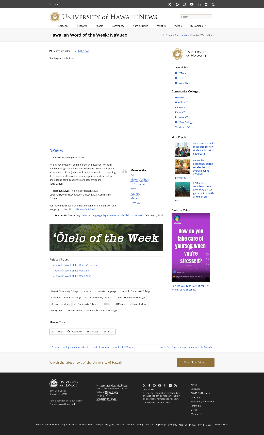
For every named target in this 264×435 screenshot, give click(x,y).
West (183, 83)
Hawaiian (87, 291)
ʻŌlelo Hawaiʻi (221, 424)
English (39, 424)
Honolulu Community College (135, 291)
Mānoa (181, 73)
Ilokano (130, 424)
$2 (194, 191)
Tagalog (139, 424)
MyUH (194, 409)
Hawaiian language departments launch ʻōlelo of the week (112, 215)
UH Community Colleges (86, 303)
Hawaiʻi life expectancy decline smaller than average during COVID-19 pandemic (194, 169)
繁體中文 (183, 424)
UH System (56, 310)
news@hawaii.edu (67, 404)
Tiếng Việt (110, 424)
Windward (182, 127)
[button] (57, 331)
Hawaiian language (107, 291)
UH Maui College (138, 303)
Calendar (195, 388)
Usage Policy (111, 391)
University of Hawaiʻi (106, 398)
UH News (83, 51)
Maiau (134, 198)
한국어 (200, 424)
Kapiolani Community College (66, 297)
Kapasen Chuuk (69, 424)
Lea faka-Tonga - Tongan (91, 424)
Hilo (179, 78)
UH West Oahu (74, 310)
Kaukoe (135, 194)
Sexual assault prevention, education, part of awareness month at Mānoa (92, 347)
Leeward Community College (130, 297)
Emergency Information (202, 401)
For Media (196, 405)
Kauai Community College (98, 297)
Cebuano (149, 424)
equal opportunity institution (114, 384)
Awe (133, 189)
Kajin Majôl (161, 424)
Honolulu (182, 102)
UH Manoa (120, 303)
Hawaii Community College (64, 291)
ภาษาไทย (120, 424)
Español (209, 425)
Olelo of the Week (60, 303)
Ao (132, 175)
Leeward (181, 117)
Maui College (184, 122)
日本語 (192, 424)
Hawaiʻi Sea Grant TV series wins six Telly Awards (186, 347)
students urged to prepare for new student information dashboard (203, 148)
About (194, 384)
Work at (196, 414)
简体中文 (172, 424)
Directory (195, 397)
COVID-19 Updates (200, 393)
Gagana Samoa (52, 424)
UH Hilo (106, 303)
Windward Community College (101, 310)
